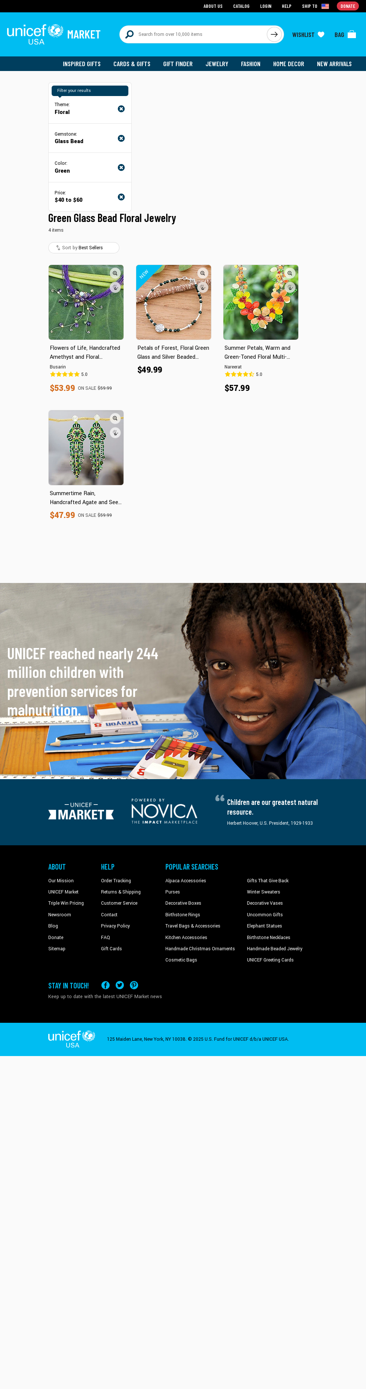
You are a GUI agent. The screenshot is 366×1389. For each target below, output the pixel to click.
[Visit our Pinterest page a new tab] (133, 985)
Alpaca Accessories (185, 880)
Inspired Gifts (82, 63)
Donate (55, 937)
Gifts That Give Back (268, 880)
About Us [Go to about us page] (213, 6)
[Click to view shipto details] (316, 5)
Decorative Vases (265, 903)
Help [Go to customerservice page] (287, 6)
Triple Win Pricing (66, 903)
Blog (53, 926)
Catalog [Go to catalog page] (241, 6)
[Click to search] (274, 34)
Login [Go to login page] (265, 6)
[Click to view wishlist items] (308, 34)
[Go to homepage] (54, 34)
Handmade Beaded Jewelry (274, 948)
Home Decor (288, 63)
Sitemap (56, 948)
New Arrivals (334, 63)
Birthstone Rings (182, 914)
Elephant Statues (264, 926)
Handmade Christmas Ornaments (200, 948)
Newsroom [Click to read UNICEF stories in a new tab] (59, 914)
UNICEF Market (63, 892)
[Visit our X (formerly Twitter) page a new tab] (119, 985)
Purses (172, 892)
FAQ (105, 937)
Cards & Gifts (131, 63)
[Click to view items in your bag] (345, 34)
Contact (109, 914)
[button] (115, 273)
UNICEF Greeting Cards (270, 960)
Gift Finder (178, 63)
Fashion (250, 63)
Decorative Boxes (183, 903)
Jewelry (216, 63)
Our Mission (61, 880)
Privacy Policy (115, 926)
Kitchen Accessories (186, 937)
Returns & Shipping (121, 892)
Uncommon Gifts (265, 914)
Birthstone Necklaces (268, 937)
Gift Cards (111, 948)
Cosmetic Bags (181, 960)
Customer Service (119, 903)
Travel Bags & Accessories (192, 926)
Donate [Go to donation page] (348, 6)
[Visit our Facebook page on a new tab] (105, 985)
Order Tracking (116, 880)
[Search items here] (193, 34)
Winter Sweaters (263, 892)
